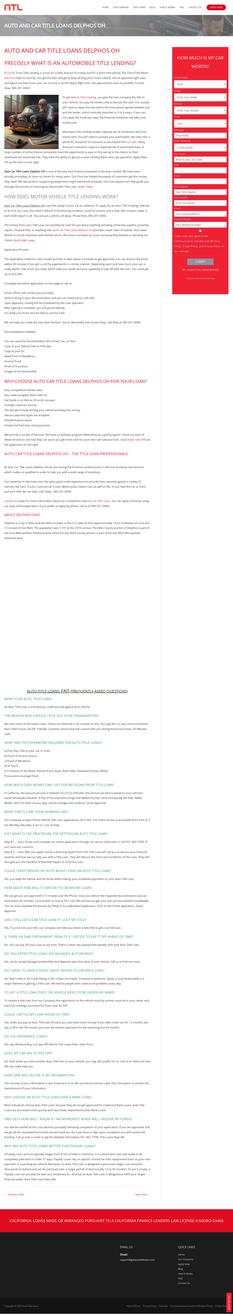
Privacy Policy (150, 1307)
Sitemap (164, 1307)
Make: (177, 91)
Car (9, 73)
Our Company (121, 7)
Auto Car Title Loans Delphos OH (73, 230)
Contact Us (195, 7)
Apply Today (85, 186)
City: (176, 172)
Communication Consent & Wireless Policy (192, 1307)
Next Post (142, 1194)
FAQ (182, 7)
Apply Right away (24, 240)
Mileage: (179, 132)
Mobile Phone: (182, 239)
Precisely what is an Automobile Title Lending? (68, 63)
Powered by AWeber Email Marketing (200, 300)
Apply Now (139, 7)
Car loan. (132, 142)
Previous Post (15, 1194)
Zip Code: (179, 158)
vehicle (8, 78)
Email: (177, 225)
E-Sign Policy (222, 1307)
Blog (152, 7)
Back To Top (229, 1302)
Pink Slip (16, 210)
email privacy (211, 292)
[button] (216, 7)
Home (105, 7)
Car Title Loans (101, 501)
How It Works (167, 7)
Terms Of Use (134, 1307)
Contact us (10, 501)
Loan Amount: (182, 145)
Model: (178, 105)
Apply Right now (130, 439)
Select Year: (181, 78)
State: (177, 185)
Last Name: (181, 212)
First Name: (181, 198)
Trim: (177, 118)
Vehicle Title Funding (84, 97)
